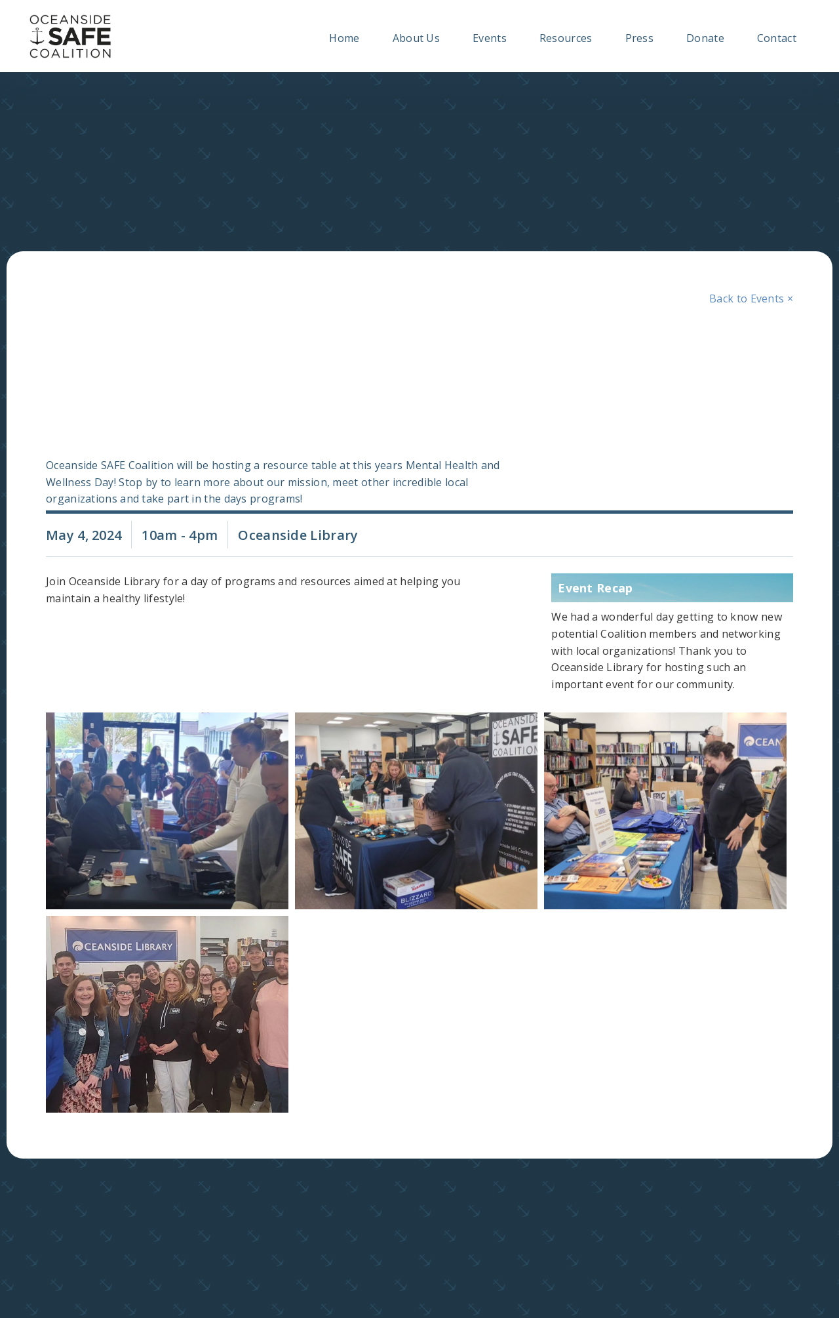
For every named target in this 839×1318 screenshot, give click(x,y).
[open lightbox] (163, 810)
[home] (70, 36)
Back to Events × (751, 298)
